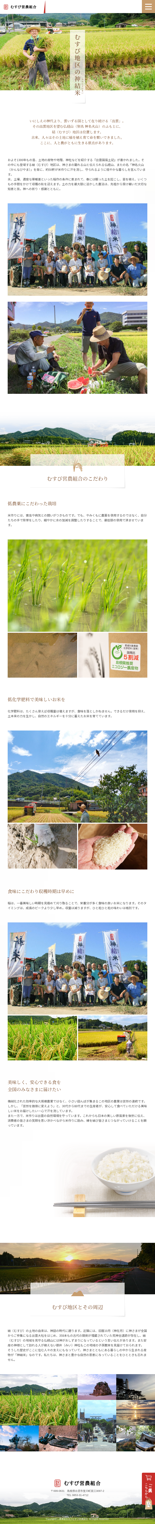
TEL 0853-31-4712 (77, 1495)
